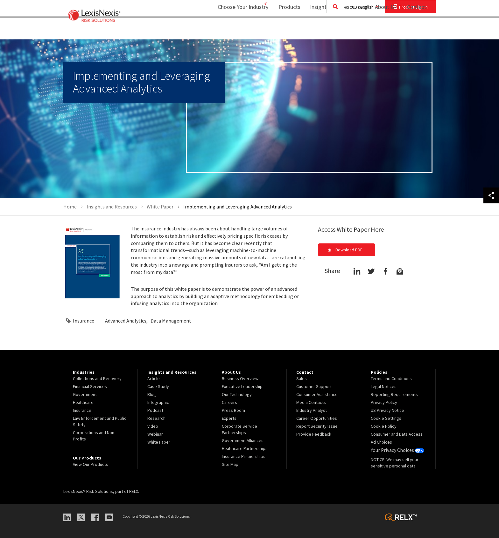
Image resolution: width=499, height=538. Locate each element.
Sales (301, 378)
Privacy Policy (384, 402)
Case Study (158, 386)
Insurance (83, 320)
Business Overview (240, 378)
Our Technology (237, 394)
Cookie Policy (384, 426)
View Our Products (90, 464)
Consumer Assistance (317, 394)
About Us (382, 30)
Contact (416, 30)
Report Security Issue (317, 426)
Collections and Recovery (97, 378)
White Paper (158, 442)
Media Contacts (311, 402)
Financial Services (90, 386)
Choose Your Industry (234, 30)
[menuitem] (285, 31)
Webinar (155, 434)
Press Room (233, 410)
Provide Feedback (313, 434)
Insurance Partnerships (243, 456)
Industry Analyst (311, 410)
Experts (229, 418)
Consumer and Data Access (397, 434)
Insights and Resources (333, 30)
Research (156, 418)
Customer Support (314, 386)
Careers (229, 402)
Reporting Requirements (394, 394)
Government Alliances (243, 440)
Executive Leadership (242, 386)
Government (85, 394)
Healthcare (83, 402)
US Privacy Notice (387, 410)
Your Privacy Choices (395, 450)
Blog (151, 394)
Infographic (158, 402)
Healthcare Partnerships (245, 448)
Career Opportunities (316, 418)
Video (152, 426)
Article (153, 378)
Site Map (230, 464)
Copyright (132, 516)
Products (285, 30)
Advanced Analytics (125, 320)
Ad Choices (381, 442)
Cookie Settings (386, 418)
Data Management (171, 320)
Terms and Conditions (391, 378)
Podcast (155, 410)
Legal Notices (384, 386)
